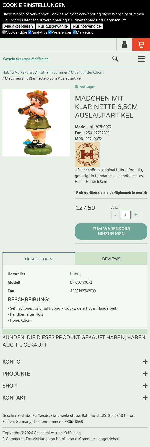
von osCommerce (83, 439)
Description (39, 259)
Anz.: (115, 207)
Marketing (83, 32)
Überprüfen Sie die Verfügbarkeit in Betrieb (113, 193)
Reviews (111, 258)
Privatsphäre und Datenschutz (100, 20)
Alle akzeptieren (18, 26)
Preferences (60, 32)
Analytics (38, 32)
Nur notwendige (87, 26)
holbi (61, 439)
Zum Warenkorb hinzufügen (111, 231)
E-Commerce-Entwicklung (25, 439)
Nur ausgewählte (53, 26)
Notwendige (14, 32)
